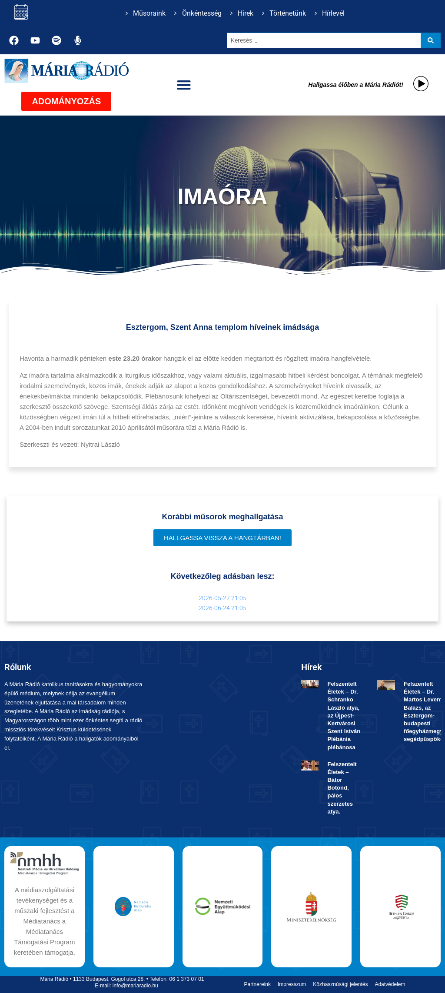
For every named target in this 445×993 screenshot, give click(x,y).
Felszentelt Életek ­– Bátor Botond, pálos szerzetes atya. (341, 788)
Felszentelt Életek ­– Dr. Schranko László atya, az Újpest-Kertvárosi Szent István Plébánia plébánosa (343, 716)
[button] (184, 85)
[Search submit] (431, 40)
